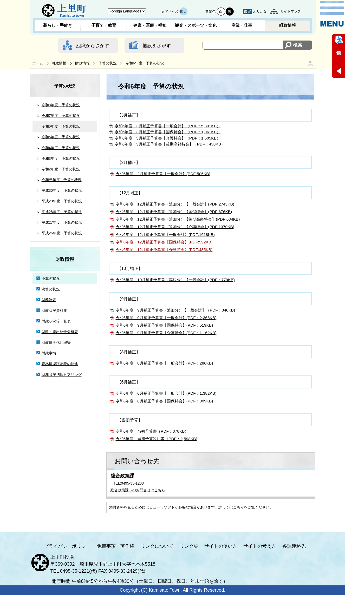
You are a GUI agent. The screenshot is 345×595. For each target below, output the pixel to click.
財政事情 (49, 353)
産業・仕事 (241, 25)
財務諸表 (49, 300)
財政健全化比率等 (56, 342)
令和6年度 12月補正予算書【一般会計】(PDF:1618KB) (165, 234)
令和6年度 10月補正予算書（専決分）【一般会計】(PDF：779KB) (175, 279)
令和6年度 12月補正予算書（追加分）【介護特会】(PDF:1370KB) (175, 226)
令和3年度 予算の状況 (61, 158)
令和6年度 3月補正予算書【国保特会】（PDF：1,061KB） (168, 132)
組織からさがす (92, 45)
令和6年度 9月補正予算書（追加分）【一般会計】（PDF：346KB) (175, 310)
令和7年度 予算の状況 (61, 116)
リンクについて (157, 546)
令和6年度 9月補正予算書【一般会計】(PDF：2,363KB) (166, 317)
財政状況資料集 (54, 310)
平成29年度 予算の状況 (62, 201)
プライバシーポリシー (67, 546)
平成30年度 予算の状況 (62, 190)
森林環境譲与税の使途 (60, 364)
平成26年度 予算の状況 (62, 233)
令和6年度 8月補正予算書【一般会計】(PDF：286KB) (164, 363)
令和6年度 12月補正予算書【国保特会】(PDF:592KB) (164, 242)
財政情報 (82, 63)
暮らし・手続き (57, 25)
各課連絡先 (294, 546)
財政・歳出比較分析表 (60, 332)
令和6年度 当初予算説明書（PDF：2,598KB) (156, 439)
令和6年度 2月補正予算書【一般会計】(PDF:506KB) (163, 173)
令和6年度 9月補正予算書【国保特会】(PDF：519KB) (164, 325)
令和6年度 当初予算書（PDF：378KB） (152, 431)
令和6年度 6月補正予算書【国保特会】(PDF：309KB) (164, 401)
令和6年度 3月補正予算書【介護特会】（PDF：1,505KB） (168, 138)
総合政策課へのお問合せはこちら (137, 490)
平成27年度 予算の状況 (62, 222)
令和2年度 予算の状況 (61, 169)
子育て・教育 (103, 25)
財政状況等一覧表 (56, 321)
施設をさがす (157, 45)
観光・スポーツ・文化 (196, 25)
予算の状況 (108, 63)
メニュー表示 (332, 14)
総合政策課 (122, 475)
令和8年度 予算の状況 (61, 105)
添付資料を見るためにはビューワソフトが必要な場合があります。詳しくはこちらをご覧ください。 (191, 507)
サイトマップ (291, 11)
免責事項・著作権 (115, 546)
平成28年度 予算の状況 (62, 212)
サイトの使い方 (220, 546)
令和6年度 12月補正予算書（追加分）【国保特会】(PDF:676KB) (174, 211)
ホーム (37, 63)
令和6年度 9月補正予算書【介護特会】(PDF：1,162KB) (166, 332)
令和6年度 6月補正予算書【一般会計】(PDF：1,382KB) (166, 393)
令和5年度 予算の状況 (61, 137)
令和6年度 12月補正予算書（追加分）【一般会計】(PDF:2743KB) (175, 204)
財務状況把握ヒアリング (62, 375)
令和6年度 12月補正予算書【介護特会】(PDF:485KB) (164, 249)
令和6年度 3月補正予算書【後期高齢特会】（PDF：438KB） (170, 144)
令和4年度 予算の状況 (61, 148)
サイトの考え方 (259, 546)
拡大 (183, 12)
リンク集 (189, 546)
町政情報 (287, 25)
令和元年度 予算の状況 (62, 180)
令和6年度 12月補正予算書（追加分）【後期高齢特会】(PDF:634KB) (178, 219)
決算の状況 (51, 289)
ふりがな (260, 11)
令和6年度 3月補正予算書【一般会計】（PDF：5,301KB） (168, 126)
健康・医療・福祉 (149, 25)
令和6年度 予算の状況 (61, 126)
